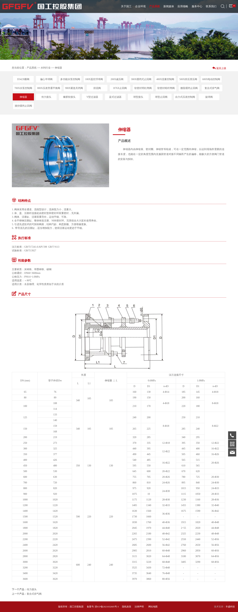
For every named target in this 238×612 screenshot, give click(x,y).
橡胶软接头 (69, 97)
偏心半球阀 (46, 79)
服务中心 (197, 6)
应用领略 (183, 6)
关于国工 (126, 6)
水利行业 (46, 67)
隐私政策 (126, 606)
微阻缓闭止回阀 (189, 88)
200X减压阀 (117, 79)
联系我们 (211, 6)
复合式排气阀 (212, 88)
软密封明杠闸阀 (143, 88)
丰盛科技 (230, 606)
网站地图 (153, 606)
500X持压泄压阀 (188, 79)
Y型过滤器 (92, 97)
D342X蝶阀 (23, 79)
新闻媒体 (168, 6)
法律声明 (139, 606)
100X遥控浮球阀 (94, 79)
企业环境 (140, 6)
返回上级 (221, 68)
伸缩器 (23, 97)
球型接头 (138, 97)
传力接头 (46, 97)
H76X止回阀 (120, 88)
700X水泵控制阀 (23, 88)
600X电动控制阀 (211, 79)
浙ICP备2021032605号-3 (107, 606)
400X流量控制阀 (165, 79)
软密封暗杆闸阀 (166, 88)
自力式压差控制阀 (185, 97)
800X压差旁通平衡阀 (48, 88)
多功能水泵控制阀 (70, 79)
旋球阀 (209, 97)
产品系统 (154, 6)
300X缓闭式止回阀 (141, 79)
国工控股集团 (76, 606)
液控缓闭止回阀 (23, 106)
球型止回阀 (161, 97)
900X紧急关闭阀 (74, 88)
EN (231, 6)
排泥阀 (97, 88)
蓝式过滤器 (115, 97)
